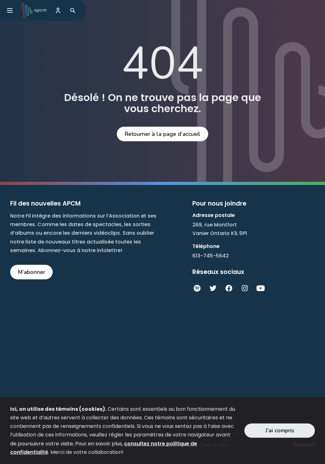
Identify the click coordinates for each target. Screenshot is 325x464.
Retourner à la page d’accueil (162, 134)
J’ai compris (279, 430)
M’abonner (31, 272)
